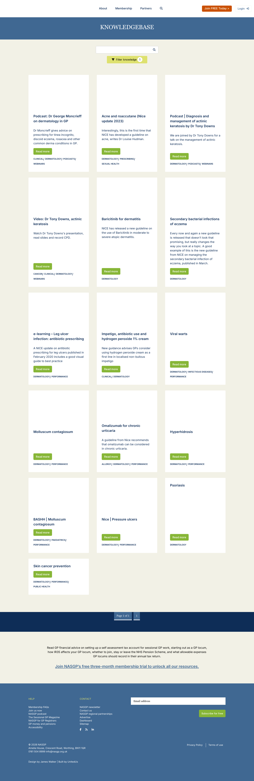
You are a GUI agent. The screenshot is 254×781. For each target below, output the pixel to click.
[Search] (127, 49)
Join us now (35, 710)
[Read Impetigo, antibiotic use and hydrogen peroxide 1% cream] (127, 309)
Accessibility (35, 727)
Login (241, 8)
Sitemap (84, 724)
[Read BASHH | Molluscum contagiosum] (58, 495)
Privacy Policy (195, 745)
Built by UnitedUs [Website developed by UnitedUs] (68, 761)
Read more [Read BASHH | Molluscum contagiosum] (43, 532)
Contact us (86, 710)
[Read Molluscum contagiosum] (58, 407)
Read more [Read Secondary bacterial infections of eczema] (179, 271)
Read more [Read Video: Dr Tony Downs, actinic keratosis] (43, 266)
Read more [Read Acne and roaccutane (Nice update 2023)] (111, 151)
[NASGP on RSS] (87, 729)
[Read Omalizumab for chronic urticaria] (127, 404)
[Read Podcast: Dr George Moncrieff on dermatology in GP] (58, 92)
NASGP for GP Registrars (42, 720)
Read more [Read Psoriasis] (179, 537)
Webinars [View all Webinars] (39, 164)
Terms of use (215, 745)
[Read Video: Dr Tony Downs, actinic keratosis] (58, 194)
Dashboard (86, 720)
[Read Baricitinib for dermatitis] (127, 194)
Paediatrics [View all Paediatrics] (58, 540)
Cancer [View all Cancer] (37, 274)
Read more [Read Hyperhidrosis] (179, 456)
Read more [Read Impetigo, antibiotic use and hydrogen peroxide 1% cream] (111, 369)
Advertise (85, 717)
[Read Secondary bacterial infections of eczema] (195, 194)
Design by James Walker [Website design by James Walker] (42, 761)
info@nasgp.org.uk (56, 751)
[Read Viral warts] (195, 309)
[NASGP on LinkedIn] (94, 729)
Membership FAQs (38, 707)
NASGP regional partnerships (96, 714)
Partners (146, 8)
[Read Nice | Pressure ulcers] (127, 495)
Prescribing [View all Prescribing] (127, 159)
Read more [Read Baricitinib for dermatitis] (111, 271)
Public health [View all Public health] (41, 587)
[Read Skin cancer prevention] (58, 566)
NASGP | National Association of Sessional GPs (15, 8)
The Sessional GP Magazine (44, 717)
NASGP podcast (37, 714)
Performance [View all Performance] (60, 377)
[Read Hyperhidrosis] (195, 407)
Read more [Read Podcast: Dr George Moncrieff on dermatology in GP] (43, 151)
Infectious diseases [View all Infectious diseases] (200, 372)
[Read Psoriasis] (195, 485)
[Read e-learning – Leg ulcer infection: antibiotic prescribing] (58, 309)
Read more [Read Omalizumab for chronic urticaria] (111, 456)
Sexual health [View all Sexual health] (110, 164)
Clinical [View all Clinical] (38, 159)
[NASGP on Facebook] (82, 729)
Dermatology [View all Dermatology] (53, 159)
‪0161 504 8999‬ (36, 751)
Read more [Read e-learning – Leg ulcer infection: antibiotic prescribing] (43, 369)
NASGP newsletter (90, 707)
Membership (123, 8)
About (103, 8)
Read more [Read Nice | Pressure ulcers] (111, 537)
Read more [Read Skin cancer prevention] (43, 574)
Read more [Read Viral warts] (179, 364)
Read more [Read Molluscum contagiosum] (43, 456)
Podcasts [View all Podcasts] (69, 159)
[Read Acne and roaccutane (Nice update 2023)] (127, 92)
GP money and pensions (42, 724)
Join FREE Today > (216, 8)
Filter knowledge (129, 59)
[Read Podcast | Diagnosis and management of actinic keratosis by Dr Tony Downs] (195, 92)
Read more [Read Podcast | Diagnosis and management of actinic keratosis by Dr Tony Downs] (179, 156)
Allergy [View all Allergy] (106, 464)
